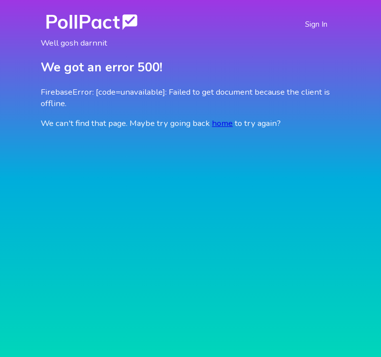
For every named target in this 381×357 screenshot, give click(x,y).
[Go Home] (92, 21)
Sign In (316, 24)
